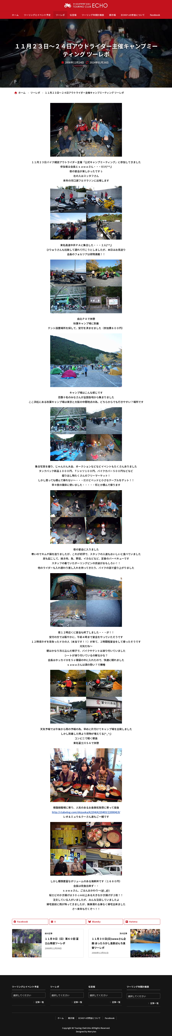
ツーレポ (60, 14)
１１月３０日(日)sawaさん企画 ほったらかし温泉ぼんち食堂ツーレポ (109, 943)
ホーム (15, 14)
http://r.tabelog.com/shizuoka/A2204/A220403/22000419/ (86, 812)
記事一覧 (40, 1002)
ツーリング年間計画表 (93, 14)
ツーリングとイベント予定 (37, 14)
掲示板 (112, 14)
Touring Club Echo (82, 1028)
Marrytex (92, 1031)
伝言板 (73, 14)
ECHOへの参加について (133, 14)
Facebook (155, 14)
